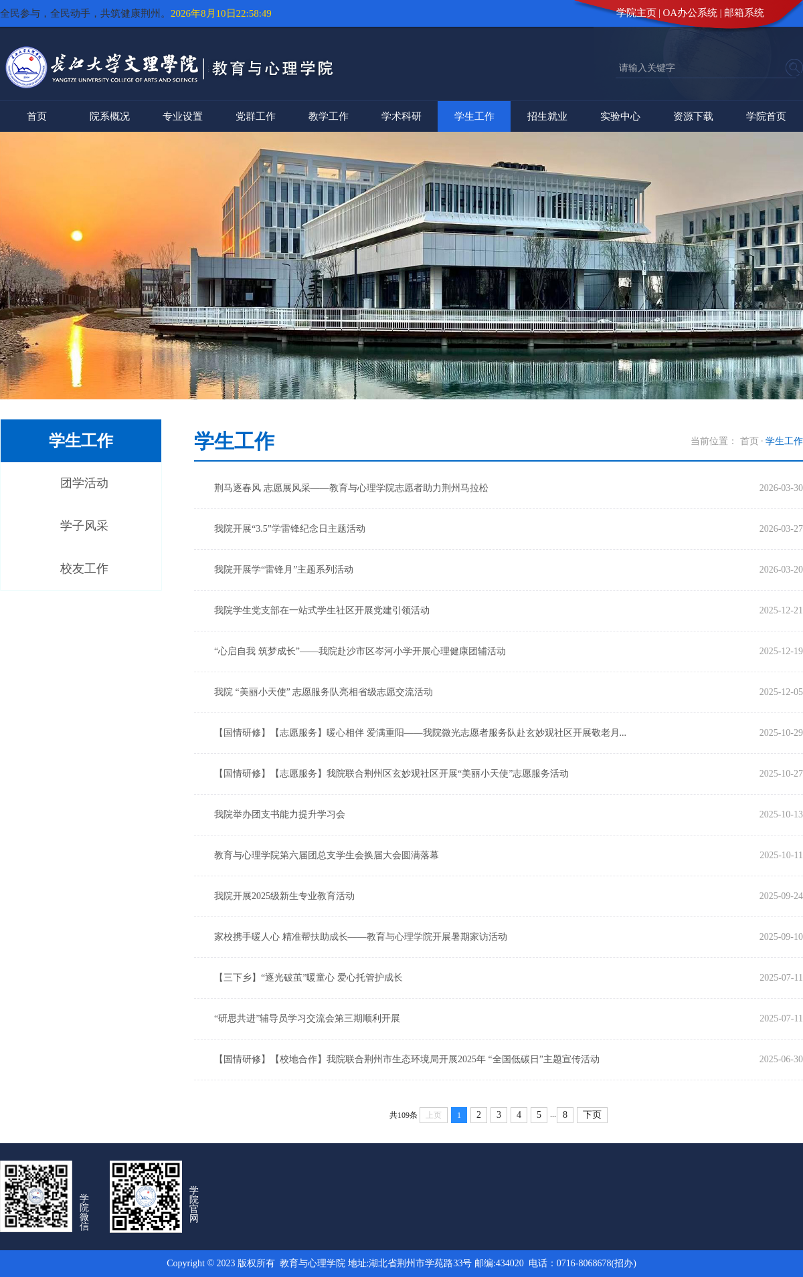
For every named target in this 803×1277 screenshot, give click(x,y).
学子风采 (84, 525)
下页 (592, 1115)
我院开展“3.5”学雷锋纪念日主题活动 (289, 529)
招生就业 (547, 116)
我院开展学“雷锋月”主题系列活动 (283, 570)
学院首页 (766, 116)
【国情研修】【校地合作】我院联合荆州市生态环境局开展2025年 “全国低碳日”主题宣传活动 (407, 1059)
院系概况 (110, 116)
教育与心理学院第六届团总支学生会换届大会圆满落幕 (326, 855)
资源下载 (693, 116)
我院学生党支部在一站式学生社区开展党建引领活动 (322, 610)
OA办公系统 (690, 12)
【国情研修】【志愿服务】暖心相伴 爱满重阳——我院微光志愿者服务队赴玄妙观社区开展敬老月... (420, 733)
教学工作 (328, 116)
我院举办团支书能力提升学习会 (279, 814)
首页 (37, 116)
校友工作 (84, 568)
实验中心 (620, 116)
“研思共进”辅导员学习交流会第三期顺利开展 (307, 1018)
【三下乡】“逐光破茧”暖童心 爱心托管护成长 (308, 978)
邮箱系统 (744, 12)
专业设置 (183, 116)
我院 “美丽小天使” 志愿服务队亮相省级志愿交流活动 (323, 692)
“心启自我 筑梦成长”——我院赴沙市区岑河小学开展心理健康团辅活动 (360, 651)
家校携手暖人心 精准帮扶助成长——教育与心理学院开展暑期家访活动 (360, 937)
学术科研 (401, 116)
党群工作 (256, 116)
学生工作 (474, 116)
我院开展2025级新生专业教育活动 (284, 896)
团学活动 (84, 483)
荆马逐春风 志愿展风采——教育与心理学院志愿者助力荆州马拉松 (351, 488)
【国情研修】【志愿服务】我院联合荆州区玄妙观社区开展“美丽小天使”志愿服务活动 (391, 774)
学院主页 (636, 12)
